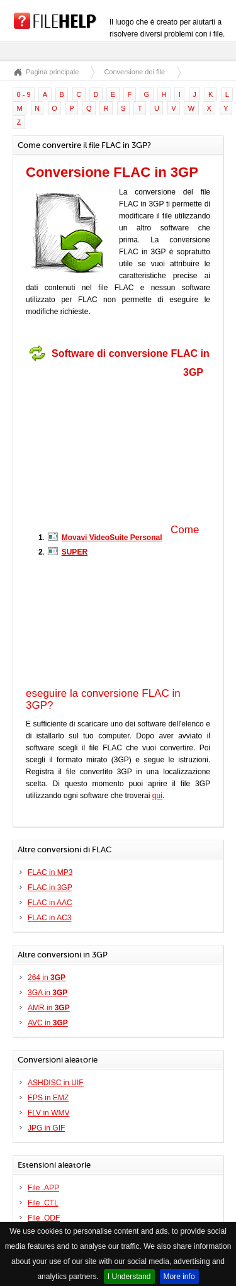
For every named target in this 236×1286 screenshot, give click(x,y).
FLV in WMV (48, 1112)
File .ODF (44, 1218)
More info (179, 1276)
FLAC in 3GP (50, 887)
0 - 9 (24, 94)
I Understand (129, 1276)
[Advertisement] (104, 445)
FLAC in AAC (50, 902)
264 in (46, 977)
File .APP (43, 1187)
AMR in (49, 1007)
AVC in (48, 1022)
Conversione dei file (134, 72)
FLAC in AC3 (49, 917)
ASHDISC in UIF (56, 1082)
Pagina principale (52, 72)
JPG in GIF (46, 1128)
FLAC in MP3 (50, 872)
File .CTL (43, 1203)
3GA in (47, 992)
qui (157, 795)
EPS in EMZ (48, 1097)
